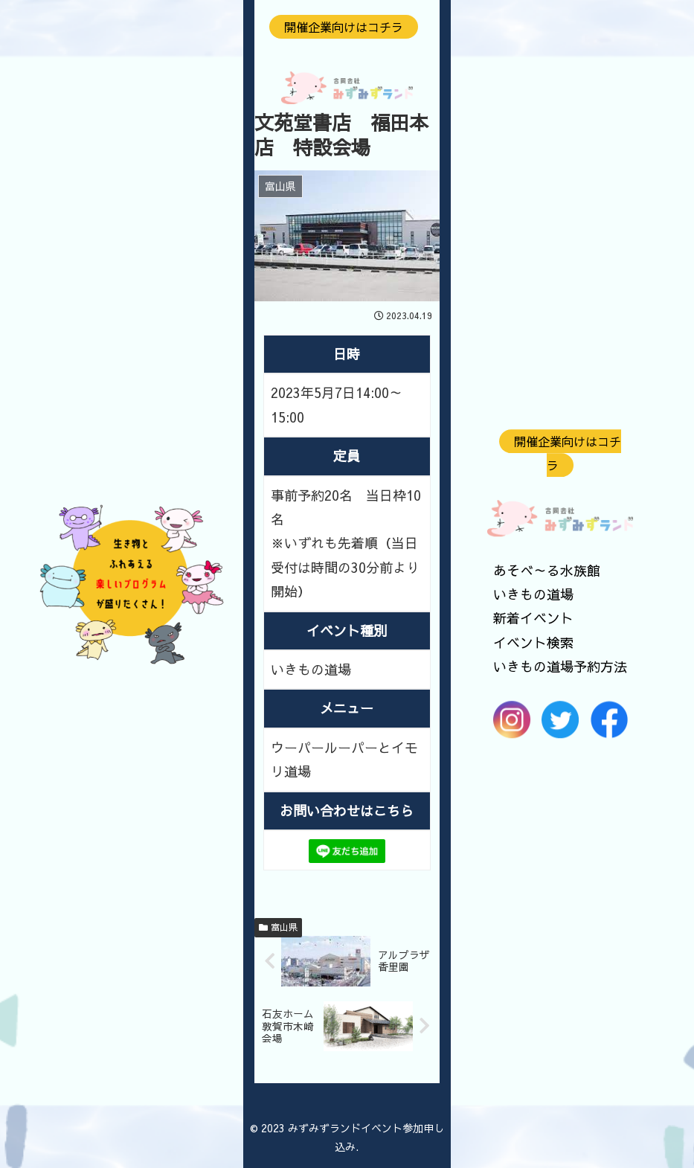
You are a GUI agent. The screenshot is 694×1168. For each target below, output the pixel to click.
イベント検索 (533, 642)
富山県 (278, 927)
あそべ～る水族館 (546, 570)
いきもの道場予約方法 (560, 666)
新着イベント (533, 618)
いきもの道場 (533, 594)
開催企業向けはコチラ (567, 453)
